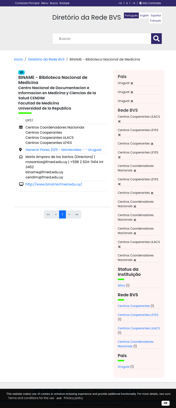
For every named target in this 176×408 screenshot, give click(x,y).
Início (18, 59)
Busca (54, 3)
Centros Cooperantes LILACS (139, 328)
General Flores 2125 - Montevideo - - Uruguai (63, 149)
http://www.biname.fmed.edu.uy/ (54, 184)
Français (155, 20)
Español (156, 15)
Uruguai (123, 367)
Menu (45, 3)
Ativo (121, 285)
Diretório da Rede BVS (46, 59)
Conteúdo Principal (27, 3)
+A (120, 3)
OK (165, 403)
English (144, 15)
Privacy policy (73, 398)
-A (133, 3)
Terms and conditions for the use (31, 398)
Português (131, 15)
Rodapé (65, 3)
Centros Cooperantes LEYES (138, 315)
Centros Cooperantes (134, 306)
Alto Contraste (150, 3)
